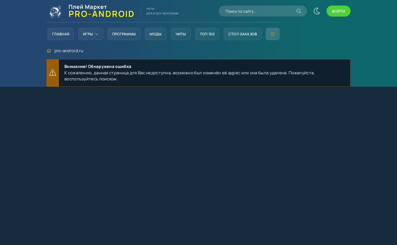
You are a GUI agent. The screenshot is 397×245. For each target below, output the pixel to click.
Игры (90, 33)
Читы (181, 33)
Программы (124, 33)
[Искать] (299, 11)
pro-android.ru (68, 51)
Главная (60, 33)
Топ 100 (207, 33)
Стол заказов (242, 33)
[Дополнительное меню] (272, 34)
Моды (155, 33)
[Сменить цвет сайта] (317, 11)
